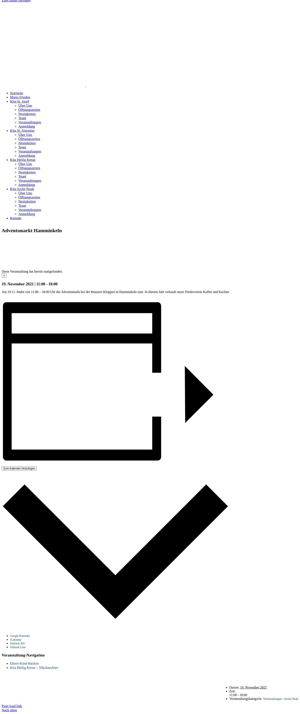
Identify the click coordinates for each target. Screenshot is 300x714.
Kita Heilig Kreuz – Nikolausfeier (34, 668)
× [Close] (4, 275)
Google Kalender (20, 636)
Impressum (263, 243)
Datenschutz (279, 239)
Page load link (12, 706)
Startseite (237, 239)
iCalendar (15, 639)
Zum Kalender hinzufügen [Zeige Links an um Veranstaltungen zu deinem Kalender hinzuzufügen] (19, 468)
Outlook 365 (17, 643)
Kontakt (257, 239)
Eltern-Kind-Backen (24, 663)
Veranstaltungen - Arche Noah (280, 698)
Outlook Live (18, 647)
